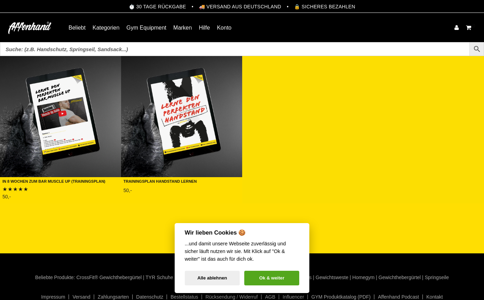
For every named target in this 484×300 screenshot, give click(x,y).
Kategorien (106, 28)
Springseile (437, 277)
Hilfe (204, 28)
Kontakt (434, 297)
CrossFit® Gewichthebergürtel (109, 277)
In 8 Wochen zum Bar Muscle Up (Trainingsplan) (53, 181)
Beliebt (77, 28)
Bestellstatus (184, 297)
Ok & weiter (271, 278)
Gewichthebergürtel (400, 277)
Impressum (53, 297)
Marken (182, 28)
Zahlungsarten (113, 297)
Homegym (363, 277)
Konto (224, 28)
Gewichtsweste (332, 277)
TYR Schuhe (159, 277)
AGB (270, 297)
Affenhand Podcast (398, 297)
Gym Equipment (146, 28)
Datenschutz (149, 297)
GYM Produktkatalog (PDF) (341, 297)
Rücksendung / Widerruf (232, 297)
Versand (81, 297)
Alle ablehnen (212, 278)
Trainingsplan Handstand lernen (160, 181)
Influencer (293, 297)
